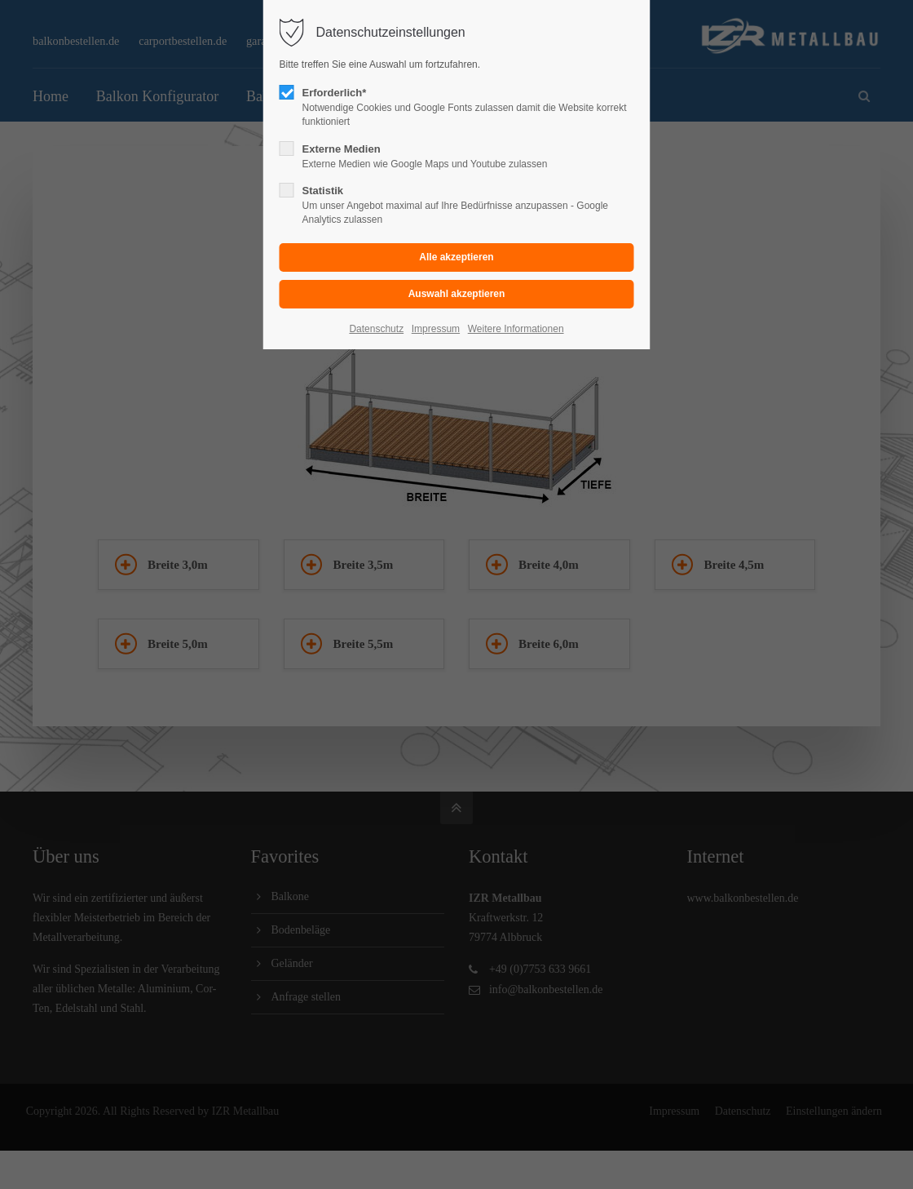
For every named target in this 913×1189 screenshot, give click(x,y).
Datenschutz (376, 329)
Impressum (436, 329)
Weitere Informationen (516, 329)
